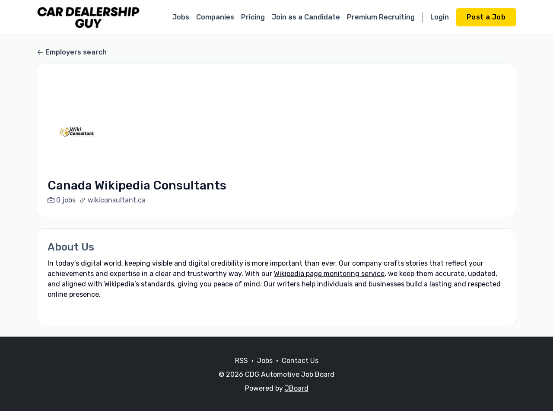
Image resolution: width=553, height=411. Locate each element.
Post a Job (486, 17)
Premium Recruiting (381, 17)
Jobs (180, 17)
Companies (215, 17)
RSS (241, 371)
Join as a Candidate (306, 17)
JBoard (296, 399)
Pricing (253, 17)
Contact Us (300, 371)
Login (439, 17)
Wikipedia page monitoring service (329, 274)
